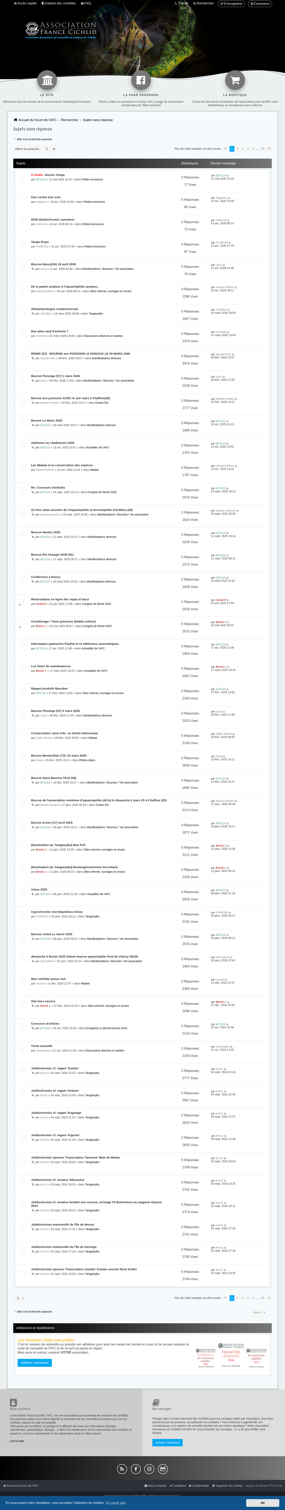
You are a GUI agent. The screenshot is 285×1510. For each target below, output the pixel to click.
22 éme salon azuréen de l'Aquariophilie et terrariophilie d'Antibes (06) (82, 510)
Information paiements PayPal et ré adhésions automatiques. (75, 643)
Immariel (41, 335)
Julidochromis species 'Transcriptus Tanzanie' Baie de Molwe (75, 1157)
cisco (43, 268)
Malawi (94, 469)
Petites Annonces (92, 179)
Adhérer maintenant (35, 1362)
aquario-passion (50, 514)
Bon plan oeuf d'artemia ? (49, 331)
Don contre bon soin (46, 197)
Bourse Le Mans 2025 (46, 420)
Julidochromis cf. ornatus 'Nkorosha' (58, 1179)
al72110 (41, 179)
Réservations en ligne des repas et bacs (60, 599)
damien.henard (49, 402)
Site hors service (43, 1001)
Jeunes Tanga (55, 174)
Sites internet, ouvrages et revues (110, 291)
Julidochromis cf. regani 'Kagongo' (56, 1112)
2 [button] (237, 148)
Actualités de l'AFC (97, 447)
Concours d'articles (45, 1023)
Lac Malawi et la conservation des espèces (62, 465)
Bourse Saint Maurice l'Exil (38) (53, 778)
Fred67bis (42, 246)
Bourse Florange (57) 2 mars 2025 (55, 710)
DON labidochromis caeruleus (53, 219)
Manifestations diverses (106, 358)
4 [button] (248, 148)
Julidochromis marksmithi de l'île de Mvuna (62, 1224)
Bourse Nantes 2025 (45, 532)
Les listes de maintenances (50, 666)
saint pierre (47, 961)
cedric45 (41, 224)
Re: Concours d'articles (48, 487)
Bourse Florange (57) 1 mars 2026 (55, 376)
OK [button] (263, 1502)
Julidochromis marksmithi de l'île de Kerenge (64, 1247)
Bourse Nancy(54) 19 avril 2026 (53, 264)
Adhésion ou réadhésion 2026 (52, 442)
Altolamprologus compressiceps (54, 309)
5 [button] (253, 148)
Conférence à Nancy (45, 577)
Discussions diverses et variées (103, 335)
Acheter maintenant (168, 1442)
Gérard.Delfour (45, 291)
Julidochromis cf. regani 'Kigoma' (55, 1135)
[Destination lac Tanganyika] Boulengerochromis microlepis (74, 867)
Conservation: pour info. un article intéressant (64, 733)
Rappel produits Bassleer (49, 688)
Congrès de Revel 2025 (102, 492)
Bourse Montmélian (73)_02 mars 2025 (58, 755)
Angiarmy (42, 201)
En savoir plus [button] (116, 1502)
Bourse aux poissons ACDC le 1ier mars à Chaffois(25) (70, 398)
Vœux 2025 (39, 889)
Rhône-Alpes (87, 760)
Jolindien (45, 313)
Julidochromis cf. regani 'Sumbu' (55, 1068)
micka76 (41, 603)
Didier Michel (44, 737)
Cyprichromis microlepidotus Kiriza (57, 911)
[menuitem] (59, 3)
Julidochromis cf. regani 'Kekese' (55, 1090)
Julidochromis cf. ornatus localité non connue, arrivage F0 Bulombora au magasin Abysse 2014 (96, 1203)
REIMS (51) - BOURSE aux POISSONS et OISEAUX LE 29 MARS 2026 (80, 353)
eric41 (44, 1072)
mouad (40, 983)
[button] (225, 149)
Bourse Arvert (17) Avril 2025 (52, 822)
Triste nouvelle (41, 1046)
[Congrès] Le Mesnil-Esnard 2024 (106, 1028)
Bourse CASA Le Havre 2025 (51, 934)
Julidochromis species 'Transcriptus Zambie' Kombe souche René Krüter (84, 1269)
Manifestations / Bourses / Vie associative (107, 268)
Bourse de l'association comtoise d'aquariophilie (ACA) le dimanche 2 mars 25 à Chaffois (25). (99, 800)
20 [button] (262, 148)
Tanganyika (96, 313)
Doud (39, 760)
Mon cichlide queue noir (48, 978)
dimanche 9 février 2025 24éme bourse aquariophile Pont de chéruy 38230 (84, 956)
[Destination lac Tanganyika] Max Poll (58, 845)
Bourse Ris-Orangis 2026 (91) (52, 554)
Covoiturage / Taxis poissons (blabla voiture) (63, 621)
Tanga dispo (40, 241)
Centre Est (101, 402)
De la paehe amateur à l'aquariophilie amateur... (65, 286)
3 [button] (242, 148)
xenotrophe (43, 1050)
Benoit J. (41, 626)
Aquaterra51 (47, 358)
